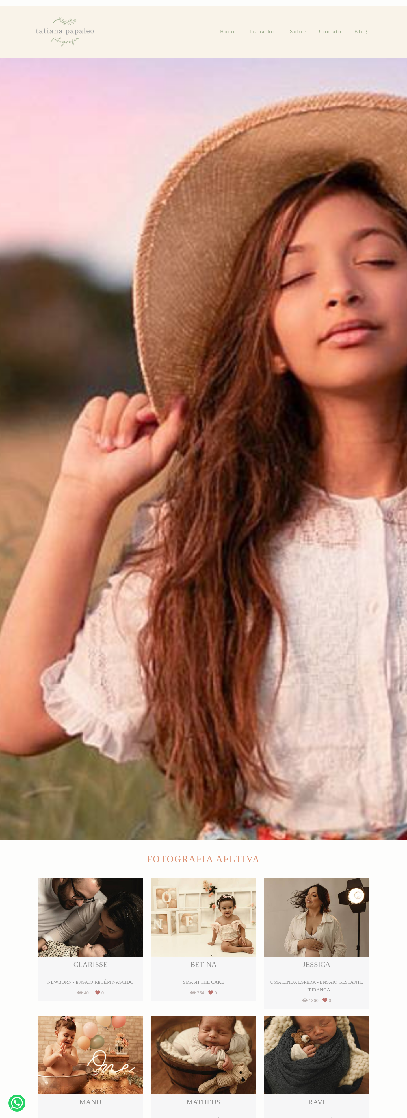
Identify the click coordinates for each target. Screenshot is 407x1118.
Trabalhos (263, 31)
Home (228, 31)
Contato (330, 31)
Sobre (298, 31)
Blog (361, 31)
